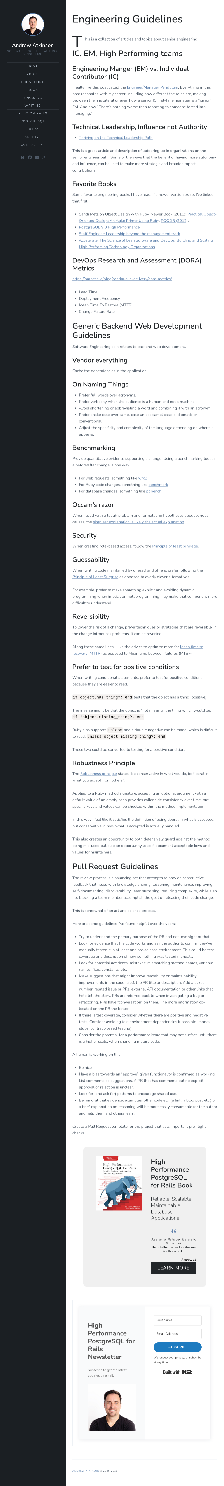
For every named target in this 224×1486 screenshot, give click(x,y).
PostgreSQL (33, 121)
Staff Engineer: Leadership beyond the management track (129, 232)
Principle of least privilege (175, 545)
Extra (33, 129)
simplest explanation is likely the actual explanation (138, 520)
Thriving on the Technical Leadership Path (116, 136)
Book (33, 90)
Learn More (174, 1267)
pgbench (153, 490)
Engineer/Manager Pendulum (152, 86)
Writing (32, 106)
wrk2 (142, 477)
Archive (32, 137)
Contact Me (33, 145)
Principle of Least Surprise (95, 575)
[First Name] (178, 1319)
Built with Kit (177, 1371)
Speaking (32, 98)
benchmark (158, 483)
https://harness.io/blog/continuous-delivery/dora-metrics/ (122, 277)
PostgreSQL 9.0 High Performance (109, 226)
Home (32, 66)
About (32, 74)
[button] (112, 1406)
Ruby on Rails (32, 113)
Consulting (33, 82)
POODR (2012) (174, 219)
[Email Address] (178, 1333)
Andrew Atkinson (33, 45)
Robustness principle (98, 772)
